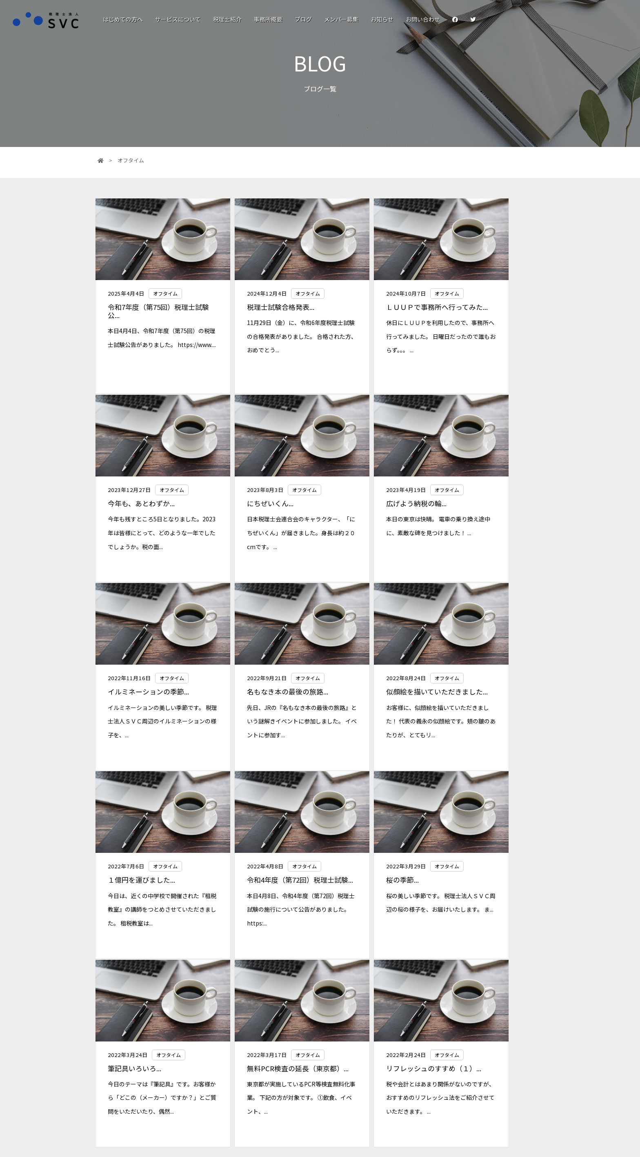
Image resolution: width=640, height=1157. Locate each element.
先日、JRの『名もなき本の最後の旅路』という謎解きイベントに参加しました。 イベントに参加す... (489, 532)
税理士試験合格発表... (253, 307)
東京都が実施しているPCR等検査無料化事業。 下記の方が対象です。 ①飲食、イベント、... (262, 924)
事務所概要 (268, 19)
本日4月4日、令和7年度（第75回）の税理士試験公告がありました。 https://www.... (150, 344)
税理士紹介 (227, 19)
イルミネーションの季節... (373, 503)
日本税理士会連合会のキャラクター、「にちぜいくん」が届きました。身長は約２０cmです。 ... (149, 532)
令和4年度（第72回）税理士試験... (376, 695)
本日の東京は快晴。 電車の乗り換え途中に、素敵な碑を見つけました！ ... (263, 532)
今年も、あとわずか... (479, 307)
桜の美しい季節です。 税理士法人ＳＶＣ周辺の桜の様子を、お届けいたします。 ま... (489, 720)
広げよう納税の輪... (250, 503)
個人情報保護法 (472, 1076)
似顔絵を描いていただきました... (147, 695)
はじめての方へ (123, 19)
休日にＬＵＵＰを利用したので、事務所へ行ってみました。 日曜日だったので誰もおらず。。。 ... (376, 344)
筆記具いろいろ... (133, 887)
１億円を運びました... (253, 691)
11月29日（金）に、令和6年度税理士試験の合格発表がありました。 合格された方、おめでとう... (262, 336)
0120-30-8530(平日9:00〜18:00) (314, 1093)
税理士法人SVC (300, 1056)
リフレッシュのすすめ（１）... (367, 891)
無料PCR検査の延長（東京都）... (261, 891)
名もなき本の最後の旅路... (486, 503)
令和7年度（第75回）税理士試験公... (149, 311)
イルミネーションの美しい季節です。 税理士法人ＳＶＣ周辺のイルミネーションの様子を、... (376, 532)
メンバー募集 (341, 19)
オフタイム (163, 293)
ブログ (303, 19)
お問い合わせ (423, 19)
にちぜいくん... (129, 503)
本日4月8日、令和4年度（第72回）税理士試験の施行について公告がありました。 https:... (376, 728)
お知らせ (382, 19)
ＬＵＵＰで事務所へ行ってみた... (374, 311)
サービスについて (178, 19)
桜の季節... (462, 691)
